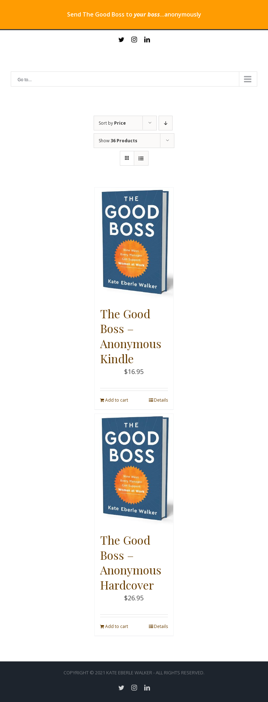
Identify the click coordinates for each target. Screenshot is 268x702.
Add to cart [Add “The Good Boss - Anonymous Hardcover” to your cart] (116, 626)
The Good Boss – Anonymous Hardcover (130, 562)
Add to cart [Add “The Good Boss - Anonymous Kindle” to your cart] (116, 400)
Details (161, 400)
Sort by (112, 123)
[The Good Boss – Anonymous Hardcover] (134, 469)
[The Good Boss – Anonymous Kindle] (134, 243)
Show (118, 141)
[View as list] (141, 158)
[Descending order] (166, 123)
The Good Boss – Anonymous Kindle (130, 336)
